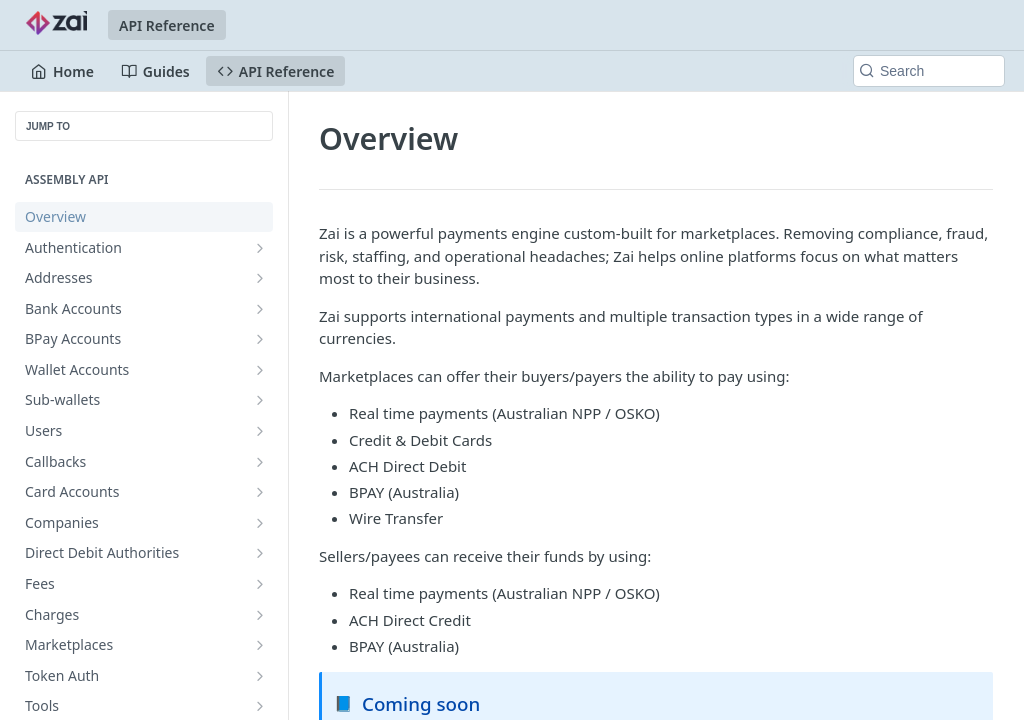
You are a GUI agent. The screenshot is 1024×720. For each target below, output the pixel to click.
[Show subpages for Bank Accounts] (260, 309)
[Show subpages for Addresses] (260, 278)
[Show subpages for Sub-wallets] (260, 400)
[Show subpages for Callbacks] (260, 462)
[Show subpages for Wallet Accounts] (260, 370)
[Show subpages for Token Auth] (260, 676)
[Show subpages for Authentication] (260, 248)
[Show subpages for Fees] (260, 584)
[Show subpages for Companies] (260, 523)
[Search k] (929, 71)
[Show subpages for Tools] (260, 706)
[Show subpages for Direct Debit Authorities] (260, 553)
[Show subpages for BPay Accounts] (260, 339)
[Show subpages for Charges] (260, 615)
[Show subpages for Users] (260, 431)
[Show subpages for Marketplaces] (260, 645)
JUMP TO (48, 126)
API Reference (167, 25)
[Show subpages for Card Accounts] (260, 492)
